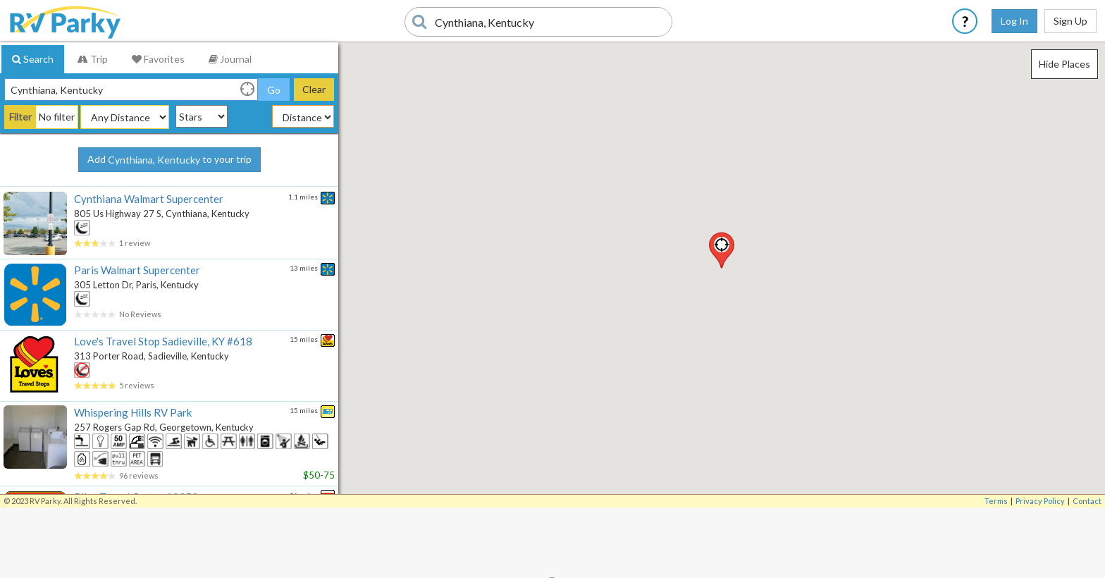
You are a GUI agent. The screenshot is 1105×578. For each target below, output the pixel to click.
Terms (996, 500)
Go (273, 90)
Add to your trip (169, 160)
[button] (721, 250)
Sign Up (1070, 21)
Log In (1014, 21)
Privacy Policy (1040, 500)
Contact (1087, 500)
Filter (20, 117)
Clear (314, 89)
